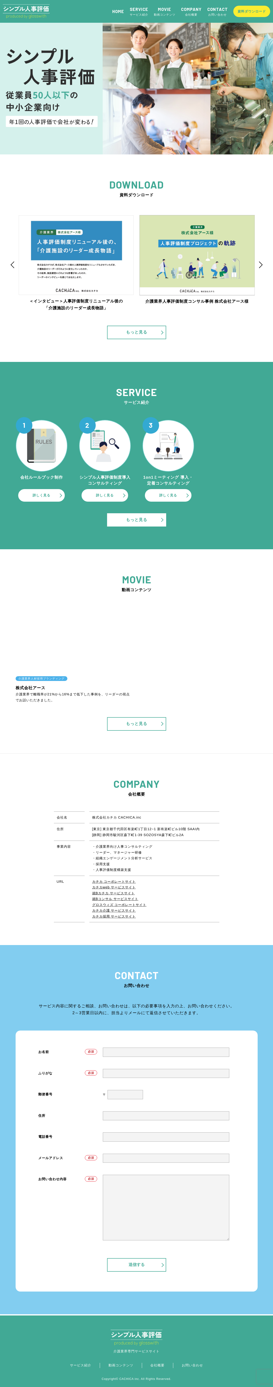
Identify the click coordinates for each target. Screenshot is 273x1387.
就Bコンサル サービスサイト (115, 899)
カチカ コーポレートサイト (114, 881)
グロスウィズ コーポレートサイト (119, 905)
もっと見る (144, 332)
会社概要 (192, 11)
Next (260, 264)
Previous (13, 264)
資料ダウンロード (252, 11)
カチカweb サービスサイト (114, 887)
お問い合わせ (218, 11)
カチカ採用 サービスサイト (114, 916)
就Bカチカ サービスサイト (113, 893)
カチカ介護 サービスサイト (114, 910)
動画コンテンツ (166, 11)
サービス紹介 (140, 11)
